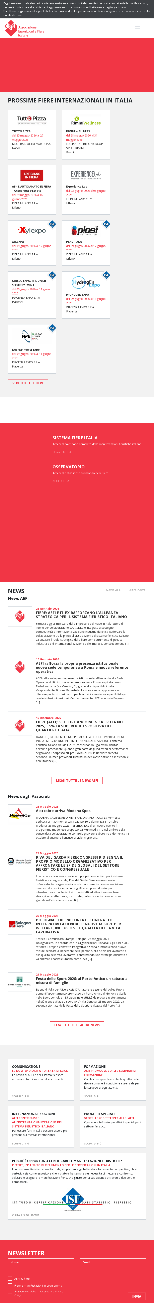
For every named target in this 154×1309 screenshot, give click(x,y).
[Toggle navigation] (137, 28)
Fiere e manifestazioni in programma (38, 1291)
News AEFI (114, 590)
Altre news (137, 590)
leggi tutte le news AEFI (77, 780)
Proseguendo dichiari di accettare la (38, 1299)
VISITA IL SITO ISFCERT (26, 1221)
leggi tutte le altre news (77, 1025)
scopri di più (20, 1099)
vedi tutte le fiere (28, 383)
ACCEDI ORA (61, 481)
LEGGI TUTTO (62, 452)
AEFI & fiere (22, 1284)
